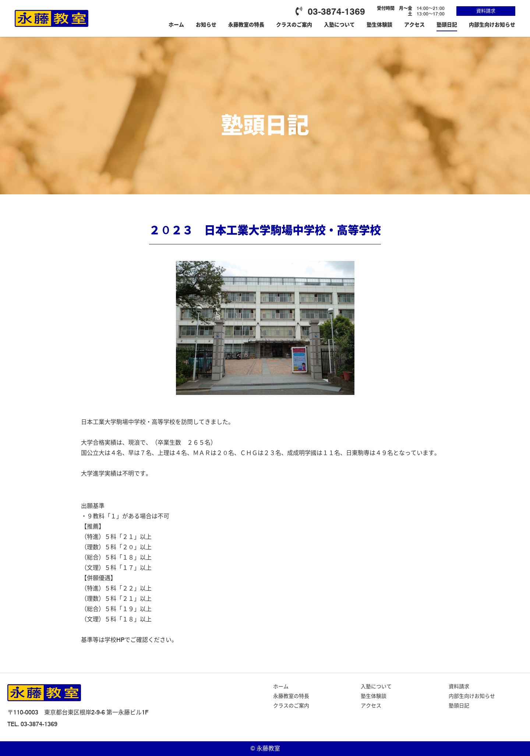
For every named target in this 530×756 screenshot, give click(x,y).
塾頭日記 (447, 25)
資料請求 (485, 11)
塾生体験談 (379, 25)
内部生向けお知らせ (492, 25)
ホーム (176, 25)
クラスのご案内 (294, 25)
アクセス (414, 25)
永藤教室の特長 (246, 25)
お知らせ (206, 25)
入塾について (339, 25)
